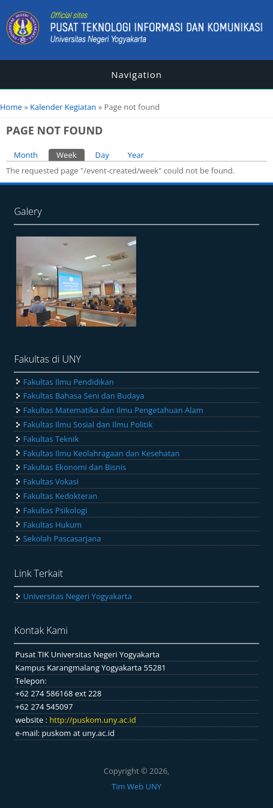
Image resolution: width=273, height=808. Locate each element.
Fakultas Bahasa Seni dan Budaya (83, 395)
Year (136, 154)
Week (70, 154)
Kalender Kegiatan (63, 106)
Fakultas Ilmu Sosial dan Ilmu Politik (87, 424)
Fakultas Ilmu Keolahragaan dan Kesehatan (101, 453)
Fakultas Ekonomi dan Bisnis (74, 467)
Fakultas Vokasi (51, 481)
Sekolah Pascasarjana (62, 538)
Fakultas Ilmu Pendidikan (68, 381)
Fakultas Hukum (52, 524)
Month (26, 154)
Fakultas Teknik (51, 438)
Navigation (136, 74)
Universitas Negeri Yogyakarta (77, 596)
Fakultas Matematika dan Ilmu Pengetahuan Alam (113, 410)
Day (102, 154)
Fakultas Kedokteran (60, 495)
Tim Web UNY (136, 786)
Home (11, 106)
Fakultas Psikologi (55, 510)
